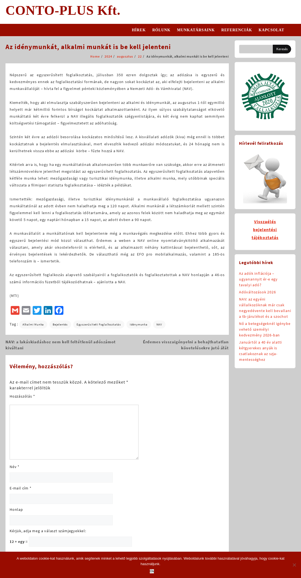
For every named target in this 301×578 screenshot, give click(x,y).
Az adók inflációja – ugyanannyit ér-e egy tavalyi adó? (258, 279)
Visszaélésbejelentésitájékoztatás (265, 229)
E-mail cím (21, 488)
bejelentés (60, 324)
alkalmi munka (33, 324)
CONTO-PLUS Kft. (62, 10)
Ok (152, 571)
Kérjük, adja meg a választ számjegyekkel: (48, 530)
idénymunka (139, 324)
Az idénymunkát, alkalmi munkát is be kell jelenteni (88, 46)
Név (14, 466)
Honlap (16, 509)
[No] (294, 565)
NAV (159, 324)
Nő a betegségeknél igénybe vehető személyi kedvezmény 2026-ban (265, 329)
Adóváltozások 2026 (257, 292)
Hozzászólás (22, 396)
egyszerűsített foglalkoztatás (99, 324)
